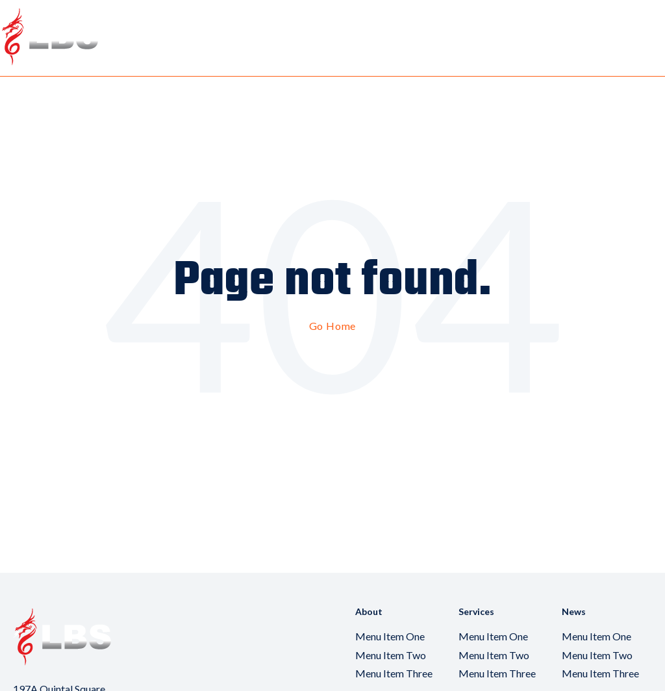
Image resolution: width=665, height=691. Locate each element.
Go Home (333, 326)
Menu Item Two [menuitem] (390, 655)
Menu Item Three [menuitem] (394, 673)
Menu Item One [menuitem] (390, 636)
